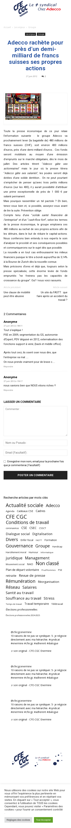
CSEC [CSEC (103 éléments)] (32, 528)
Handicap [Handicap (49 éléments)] (57, 546)
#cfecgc (28, 643)
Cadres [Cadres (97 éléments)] (40, 511)
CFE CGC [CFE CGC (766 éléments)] (16, 517)
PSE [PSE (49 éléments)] (60, 570)
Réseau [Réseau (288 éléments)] (13, 587)
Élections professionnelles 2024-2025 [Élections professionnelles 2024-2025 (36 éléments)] (23, 615)
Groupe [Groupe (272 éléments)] (42, 546)
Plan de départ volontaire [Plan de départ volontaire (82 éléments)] (22, 570)
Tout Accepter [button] (43, 820)
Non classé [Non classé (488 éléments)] (47, 563)
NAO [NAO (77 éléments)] (30, 564)
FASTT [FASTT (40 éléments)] (39, 540)
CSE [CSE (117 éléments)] (24, 528)
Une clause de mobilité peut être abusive (17, 294)
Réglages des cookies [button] (18, 820)
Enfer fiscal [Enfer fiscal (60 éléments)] (26, 540)
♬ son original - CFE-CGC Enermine (31, 650)
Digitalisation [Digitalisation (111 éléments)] (42, 534)
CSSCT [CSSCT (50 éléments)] (42, 528)
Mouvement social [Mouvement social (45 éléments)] (15, 564)
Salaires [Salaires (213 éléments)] (29, 587)
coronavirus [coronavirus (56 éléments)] (12, 528)
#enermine (17, 643)
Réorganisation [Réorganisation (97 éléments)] (48, 582)
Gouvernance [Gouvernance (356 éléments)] (19, 546)
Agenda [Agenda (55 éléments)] (10, 511)
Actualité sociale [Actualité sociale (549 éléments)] (24, 505)
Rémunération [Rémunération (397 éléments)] (20, 581)
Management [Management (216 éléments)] (37, 558)
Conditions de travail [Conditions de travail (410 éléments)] (27, 522)
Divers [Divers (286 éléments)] (12, 539)
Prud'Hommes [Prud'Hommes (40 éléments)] (49, 570)
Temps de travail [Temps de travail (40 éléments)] (14, 604)
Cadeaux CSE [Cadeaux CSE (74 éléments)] (25, 511)
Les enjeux (19, 27)
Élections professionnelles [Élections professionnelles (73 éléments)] (21, 609)
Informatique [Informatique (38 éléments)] (47, 552)
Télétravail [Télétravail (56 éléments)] (57, 603)
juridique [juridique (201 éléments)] (14, 558)
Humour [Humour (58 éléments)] (33, 552)
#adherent (40, 643)
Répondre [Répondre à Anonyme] (8, 366)
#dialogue (52, 643)
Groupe (32, 27)
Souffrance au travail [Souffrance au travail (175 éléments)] (23, 598)
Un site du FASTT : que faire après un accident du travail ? (52, 296)
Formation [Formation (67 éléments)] (50, 540)
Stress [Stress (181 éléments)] (49, 598)
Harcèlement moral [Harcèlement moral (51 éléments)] (16, 552)
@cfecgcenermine (21, 632)
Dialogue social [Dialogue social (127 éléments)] (18, 534)
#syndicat (54, 639)
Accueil (7, 27)
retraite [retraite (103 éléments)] (11, 575)
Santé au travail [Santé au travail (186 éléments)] (20, 593)
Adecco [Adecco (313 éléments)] (53, 505)
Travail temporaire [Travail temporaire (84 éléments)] (36, 604)
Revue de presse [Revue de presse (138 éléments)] (32, 575)
